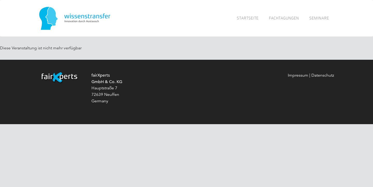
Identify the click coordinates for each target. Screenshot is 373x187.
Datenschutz (322, 75)
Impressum (298, 75)
